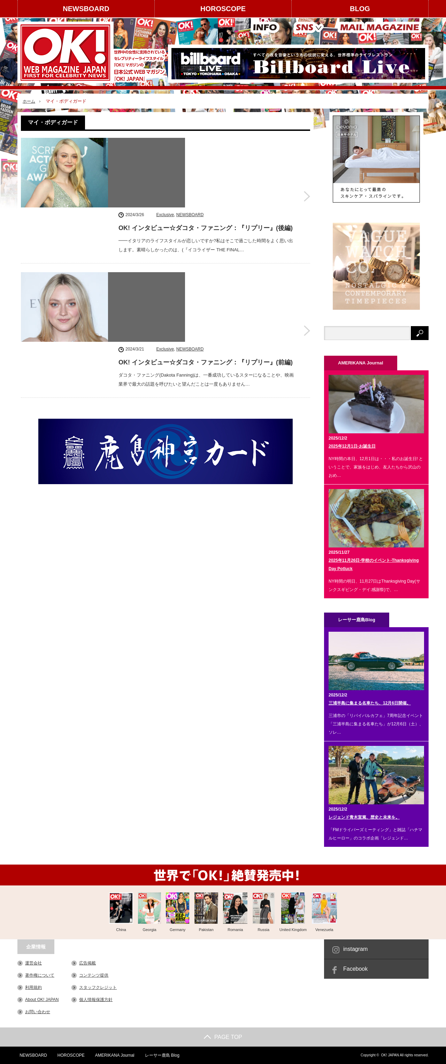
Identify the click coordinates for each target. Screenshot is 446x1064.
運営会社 (33, 963)
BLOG (360, 9)
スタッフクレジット (98, 987)
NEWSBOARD (86, 9)
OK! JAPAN (390, 1055)
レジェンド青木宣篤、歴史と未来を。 (364, 817)
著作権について (39, 975)
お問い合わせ (37, 1011)
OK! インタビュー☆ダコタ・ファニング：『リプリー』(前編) (205, 243)
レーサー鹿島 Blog (161, 1055)
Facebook (355, 969)
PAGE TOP (223, 1037)
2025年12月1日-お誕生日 (352, 446)
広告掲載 (87, 963)
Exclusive (165, 143)
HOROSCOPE (223, 9)
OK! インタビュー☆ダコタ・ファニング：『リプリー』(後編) (205, 156)
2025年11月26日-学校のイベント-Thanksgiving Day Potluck (374, 564)
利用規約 (33, 987)
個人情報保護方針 (96, 999)
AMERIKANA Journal (113, 1055)
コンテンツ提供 (93, 975)
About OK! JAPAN (42, 999)
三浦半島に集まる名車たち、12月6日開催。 (370, 703)
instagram (355, 949)
